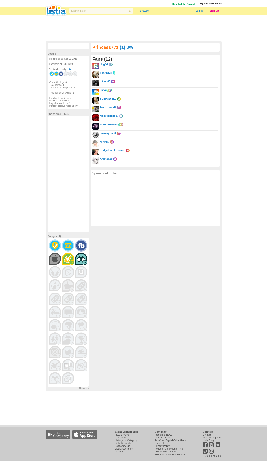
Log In (199, 10)
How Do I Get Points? (183, 4)
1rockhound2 (108, 107)
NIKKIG (104, 141)
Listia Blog (208, 440)
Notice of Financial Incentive (170, 454)
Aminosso (106, 158)
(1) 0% (126, 47)
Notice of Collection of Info (169, 448)
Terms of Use (162, 443)
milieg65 (105, 81)
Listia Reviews (162, 437)
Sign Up (214, 10)
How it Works (122, 434)
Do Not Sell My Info (165, 451)
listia (103, 90)
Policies (119, 451)
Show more (84, 388)
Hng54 (104, 64)
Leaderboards (122, 446)
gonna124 (106, 72)
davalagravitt (108, 133)
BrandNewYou (109, 124)
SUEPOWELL (108, 98)
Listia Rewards (123, 443)
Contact (207, 434)
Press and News (163, 434)
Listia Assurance (124, 448)
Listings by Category (126, 440)
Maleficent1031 (109, 115)
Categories (121, 437)
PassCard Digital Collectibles (170, 440)
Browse (144, 10)
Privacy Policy (162, 446)
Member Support (212, 437)
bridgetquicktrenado (112, 150)
